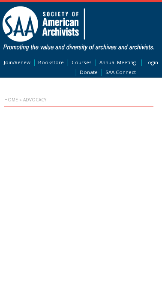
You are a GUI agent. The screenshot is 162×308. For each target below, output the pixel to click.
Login (151, 62)
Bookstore (51, 62)
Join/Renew (17, 62)
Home (11, 100)
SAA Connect (120, 72)
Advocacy (34, 100)
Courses (82, 62)
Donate (89, 72)
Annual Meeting (117, 62)
